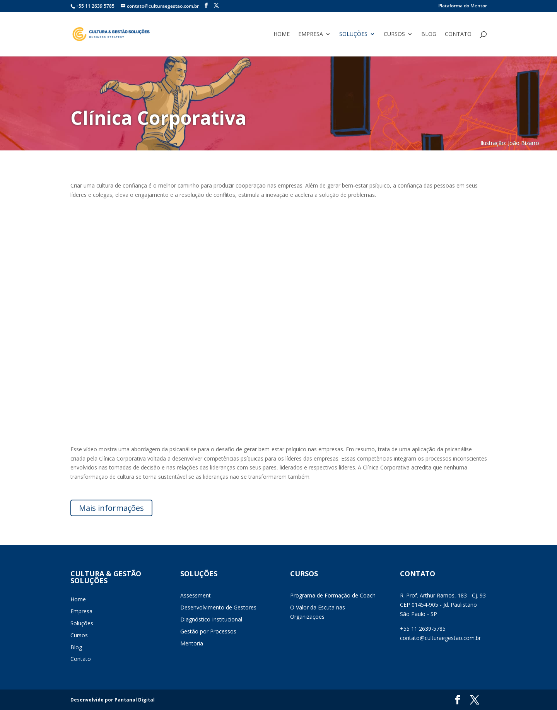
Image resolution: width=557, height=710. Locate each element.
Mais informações (111, 508)
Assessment (195, 595)
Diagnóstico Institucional (211, 619)
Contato (458, 34)
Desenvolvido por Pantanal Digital (112, 699)
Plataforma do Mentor (462, 6)
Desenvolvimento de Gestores (218, 607)
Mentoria (191, 643)
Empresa (310, 34)
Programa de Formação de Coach (333, 595)
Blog (428, 34)
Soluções (353, 34)
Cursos (394, 34)
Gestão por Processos (208, 631)
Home (281, 34)
